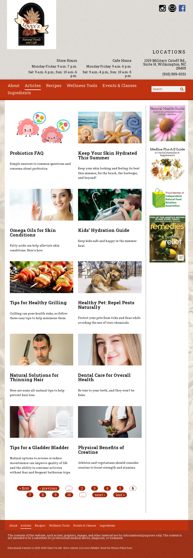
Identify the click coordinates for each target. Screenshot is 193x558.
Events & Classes (120, 85)
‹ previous (48, 488)
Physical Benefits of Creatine (101, 449)
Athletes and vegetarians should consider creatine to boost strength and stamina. (108, 465)
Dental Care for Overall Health (104, 377)
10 (69, 495)
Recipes (53, 85)
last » (120, 495)
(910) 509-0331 (174, 74)
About (13, 85)
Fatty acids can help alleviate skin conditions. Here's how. (34, 248)
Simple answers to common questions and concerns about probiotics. (40, 166)
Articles (33, 85)
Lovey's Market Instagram (162, 8)
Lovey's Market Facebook (182, 8)
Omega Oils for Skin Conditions (33, 232)
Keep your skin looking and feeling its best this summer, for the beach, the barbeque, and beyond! (109, 173)
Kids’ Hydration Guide (103, 230)
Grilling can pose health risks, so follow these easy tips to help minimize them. (39, 316)
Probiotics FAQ (26, 153)
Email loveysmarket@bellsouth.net (172, 8)
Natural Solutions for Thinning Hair (34, 377)
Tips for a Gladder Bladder (39, 447)
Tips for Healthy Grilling (38, 302)
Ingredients (19, 92)
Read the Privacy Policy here (116, 547)
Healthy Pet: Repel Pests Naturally (106, 304)
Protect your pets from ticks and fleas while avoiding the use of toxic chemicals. (109, 320)
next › (100, 495)
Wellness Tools (82, 85)
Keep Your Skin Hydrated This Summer (107, 155)
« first (24, 488)
